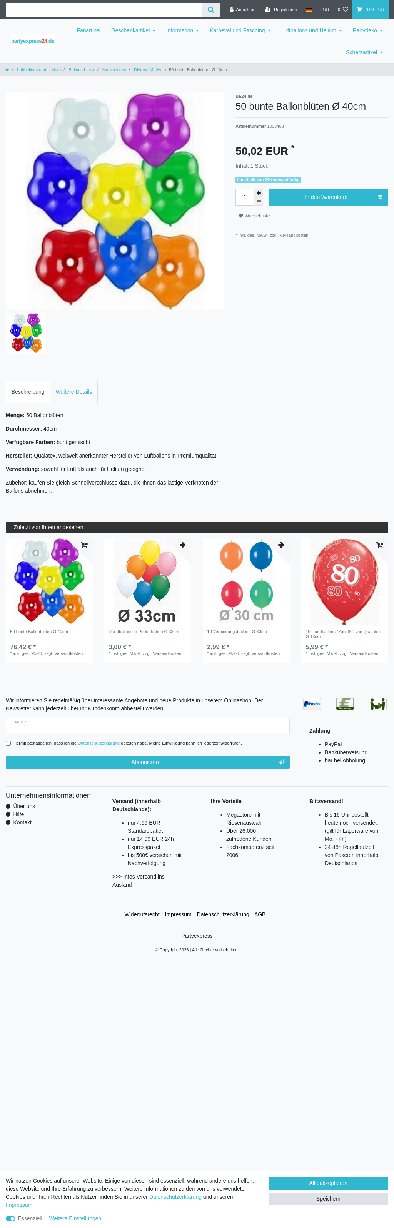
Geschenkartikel (130, 30)
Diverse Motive (147, 69)
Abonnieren (207, 762)
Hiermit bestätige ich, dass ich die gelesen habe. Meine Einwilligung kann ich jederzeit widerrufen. (127, 743)
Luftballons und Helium (309, 30)
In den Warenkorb (343, 197)
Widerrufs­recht (142, 914)
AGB (260, 914)
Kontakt (22, 822)
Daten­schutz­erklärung (223, 914)
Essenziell (30, 1218)
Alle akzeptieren (328, 1183)
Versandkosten (293, 235)
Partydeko (365, 30)
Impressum (178, 914)
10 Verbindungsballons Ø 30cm (237, 631)
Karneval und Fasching (237, 30)
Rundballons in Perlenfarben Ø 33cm (144, 631)
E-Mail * (19, 722)
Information (179, 30)
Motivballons (113, 69)
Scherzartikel (361, 52)
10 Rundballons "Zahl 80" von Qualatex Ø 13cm (343, 633)
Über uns (24, 806)
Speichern (328, 1199)
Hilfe (18, 814)
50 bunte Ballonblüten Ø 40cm (39, 631)
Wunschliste (254, 216)
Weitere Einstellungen (75, 1218)
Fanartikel (88, 30)
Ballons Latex (80, 69)
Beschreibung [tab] (28, 392)
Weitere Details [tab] (74, 392)
